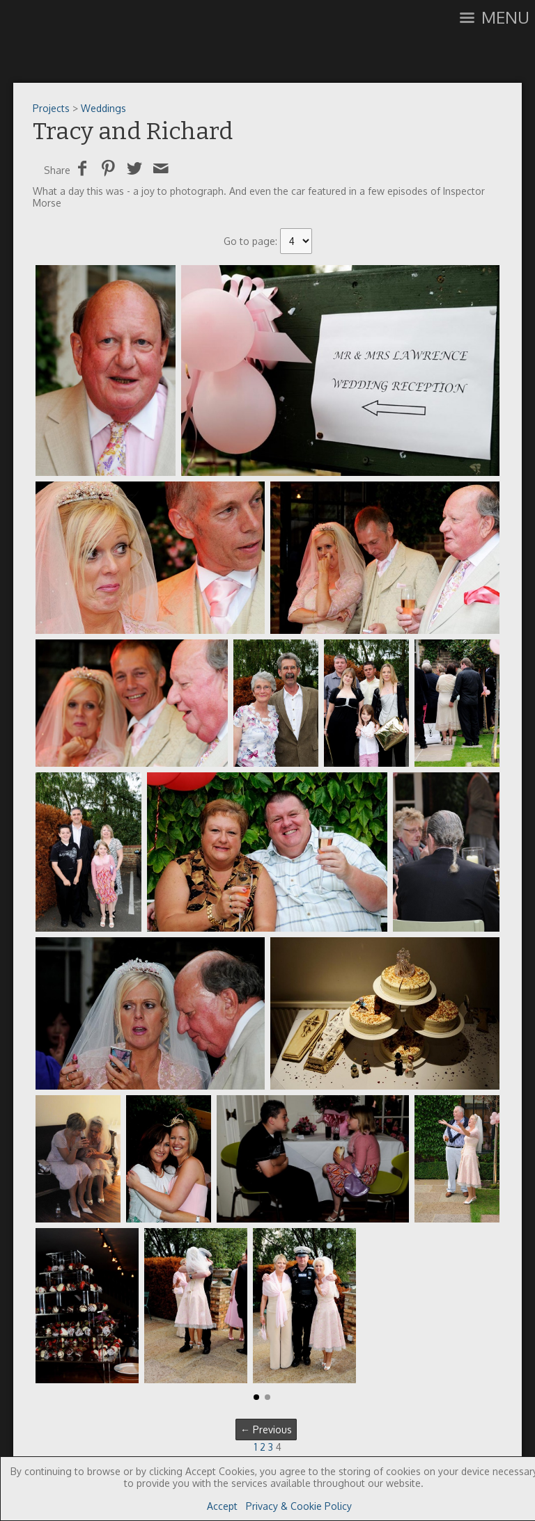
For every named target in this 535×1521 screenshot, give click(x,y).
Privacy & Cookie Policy (299, 1506)
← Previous (266, 1429)
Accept (222, 1506)
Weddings (103, 108)
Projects (51, 108)
